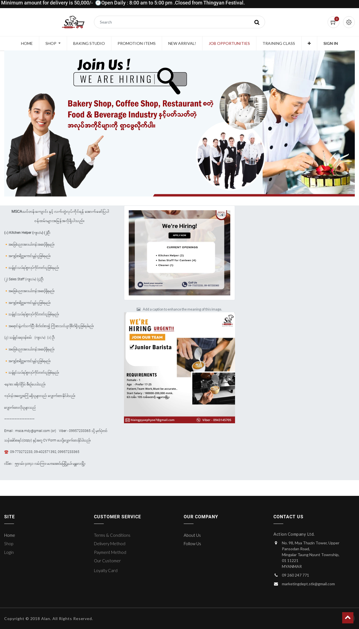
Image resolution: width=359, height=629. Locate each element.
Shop (8, 543)
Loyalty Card (106, 570)
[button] (309, 43)
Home (9, 535)
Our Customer (107, 560)
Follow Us (192, 543)
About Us (192, 535)
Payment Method (110, 552)
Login (9, 552)
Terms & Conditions (112, 535)
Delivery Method (109, 543)
